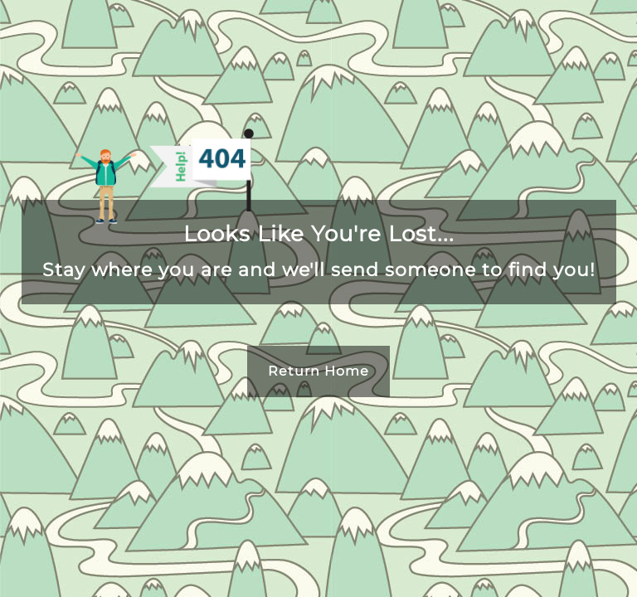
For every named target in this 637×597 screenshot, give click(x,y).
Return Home (318, 371)
